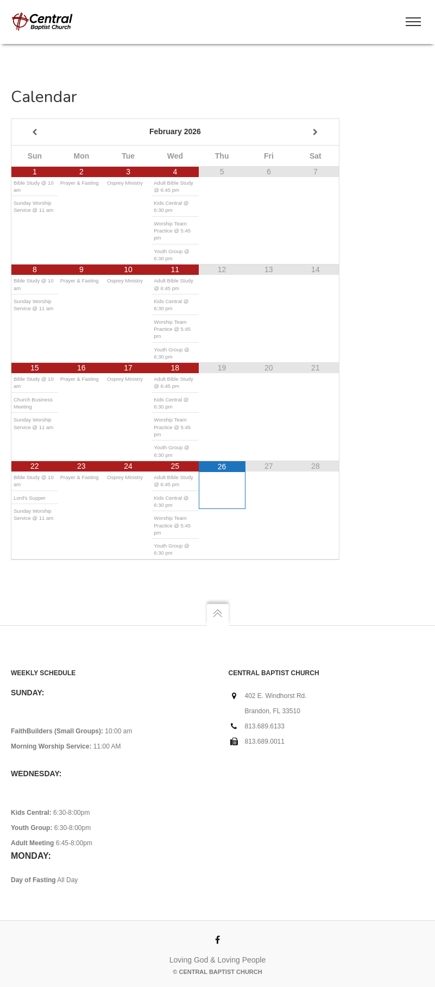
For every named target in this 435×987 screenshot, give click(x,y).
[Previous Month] (34, 132)
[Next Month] (315, 132)
